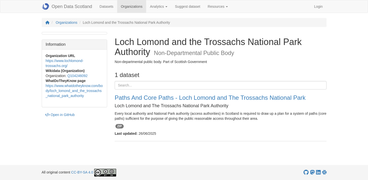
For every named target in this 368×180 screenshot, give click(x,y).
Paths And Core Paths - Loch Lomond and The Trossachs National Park (210, 97)
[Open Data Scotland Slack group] (324, 172)
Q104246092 (77, 76)
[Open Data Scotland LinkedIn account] (318, 172)
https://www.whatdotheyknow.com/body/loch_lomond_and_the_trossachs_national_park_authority (74, 91)
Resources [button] (218, 6)
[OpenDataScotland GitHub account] (306, 172)
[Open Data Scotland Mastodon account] (312, 172)
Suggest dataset (187, 6)
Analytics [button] (158, 6)
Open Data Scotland (67, 6)
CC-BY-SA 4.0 (82, 172)
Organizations (133, 6)
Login (318, 6)
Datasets (106, 6)
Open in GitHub (60, 115)
